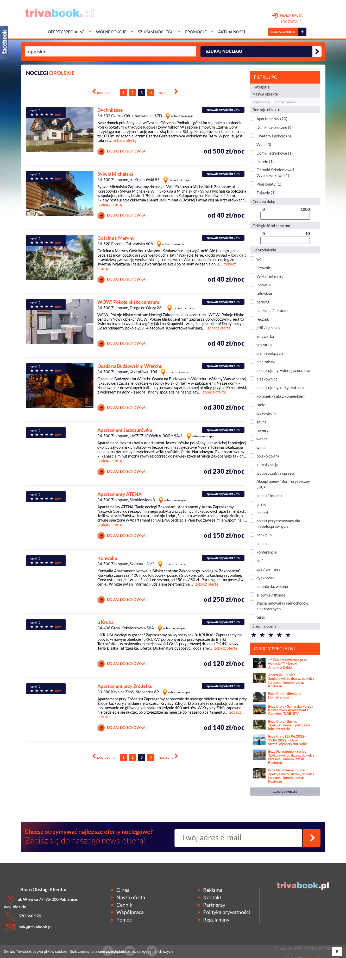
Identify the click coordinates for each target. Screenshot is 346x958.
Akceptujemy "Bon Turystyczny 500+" (283, 484)
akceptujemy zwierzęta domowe (283, 370)
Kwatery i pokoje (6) (273, 136)
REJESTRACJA (287, 18)
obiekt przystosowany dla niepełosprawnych (278, 523)
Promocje (196, 32)
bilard (261, 504)
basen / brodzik (269, 495)
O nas (122, 890)
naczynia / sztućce (272, 310)
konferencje (266, 552)
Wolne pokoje (111, 32)
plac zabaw (265, 361)
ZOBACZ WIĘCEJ (285, 792)
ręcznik (262, 319)
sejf (259, 560)
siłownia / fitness (271, 595)
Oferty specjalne (66, 32)
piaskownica (267, 379)
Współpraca (130, 912)
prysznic (263, 267)
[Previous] (103, 91)
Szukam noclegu (156, 32)
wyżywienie (266, 413)
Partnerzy (214, 905)
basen (261, 543)
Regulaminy (216, 919)
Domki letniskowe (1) (274, 153)
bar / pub (264, 534)
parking (262, 302)
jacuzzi (262, 512)
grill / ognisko (268, 327)
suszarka (264, 344)
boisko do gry (267, 456)
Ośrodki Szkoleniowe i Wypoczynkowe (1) (275, 172)
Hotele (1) (265, 161)
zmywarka (265, 336)
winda (261, 447)
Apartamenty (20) (271, 118)
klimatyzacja (267, 464)
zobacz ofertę (124, 140)
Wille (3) (263, 144)
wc (258, 259)
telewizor (264, 293)
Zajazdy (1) (266, 192)
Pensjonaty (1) (268, 184)
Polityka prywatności (226, 912)
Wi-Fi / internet (269, 276)
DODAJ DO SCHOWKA (121, 151)
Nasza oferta (130, 897)
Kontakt (212, 897)
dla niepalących (269, 353)
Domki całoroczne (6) (274, 127)
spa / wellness (268, 569)
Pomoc (124, 919)
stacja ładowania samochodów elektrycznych (282, 606)
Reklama (212, 890)
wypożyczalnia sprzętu (275, 473)
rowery (262, 430)
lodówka (263, 284)
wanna (262, 438)
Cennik (124, 905)
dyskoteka (265, 577)
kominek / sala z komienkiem (280, 396)
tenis (260, 617)
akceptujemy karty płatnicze (280, 387)
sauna (261, 422)
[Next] (168, 91)
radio (260, 404)
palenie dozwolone (272, 586)
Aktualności (231, 32)
